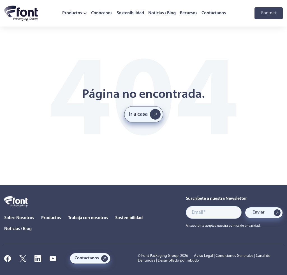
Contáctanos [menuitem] (214, 13)
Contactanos (87, 258)
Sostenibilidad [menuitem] (130, 13)
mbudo (193, 261)
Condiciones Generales (234, 256)
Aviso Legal (203, 256)
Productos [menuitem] (74, 13)
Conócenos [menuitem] (101, 13)
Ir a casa (138, 114)
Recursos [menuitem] (188, 13)
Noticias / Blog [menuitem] (162, 13)
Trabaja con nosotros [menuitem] (88, 218)
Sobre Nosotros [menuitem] (19, 218)
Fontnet (268, 13)
